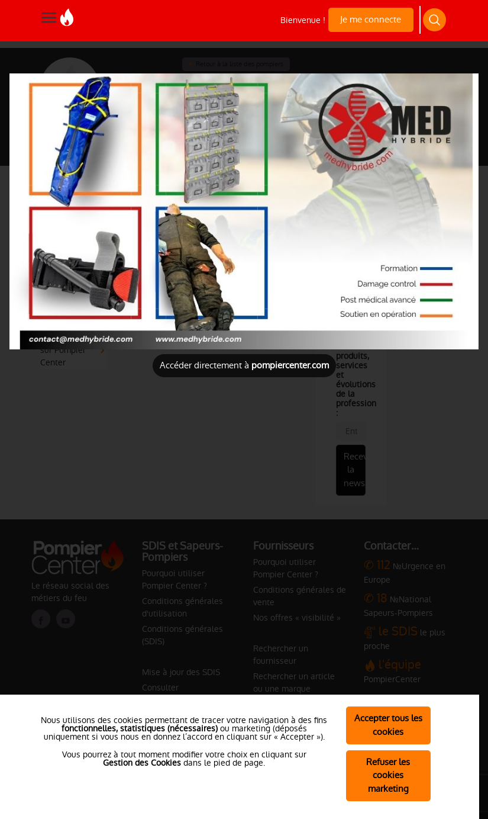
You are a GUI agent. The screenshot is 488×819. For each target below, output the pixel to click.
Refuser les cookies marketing (388, 775)
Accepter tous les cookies (388, 725)
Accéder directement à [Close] (244, 365)
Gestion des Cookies (142, 763)
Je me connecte (370, 19)
